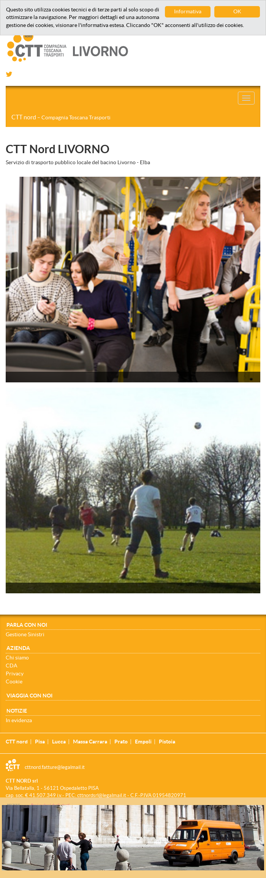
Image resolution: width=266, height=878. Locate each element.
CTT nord (61, 117)
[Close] (262, 809)
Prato (121, 742)
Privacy (15, 673)
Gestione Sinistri (25, 634)
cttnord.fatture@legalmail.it (55, 767)
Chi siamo (17, 658)
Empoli (143, 742)
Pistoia (167, 742)
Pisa (40, 742)
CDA (11, 665)
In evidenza (19, 720)
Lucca (59, 742)
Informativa (187, 11)
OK (237, 11)
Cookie (14, 681)
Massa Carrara (90, 742)
